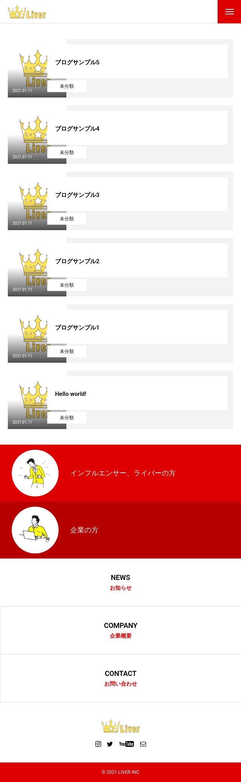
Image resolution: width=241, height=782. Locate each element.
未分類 (67, 86)
